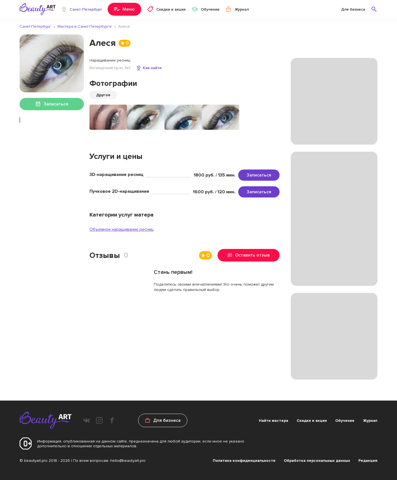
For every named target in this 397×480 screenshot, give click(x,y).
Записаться (259, 175)
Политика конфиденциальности (244, 460)
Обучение (345, 420)
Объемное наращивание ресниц (121, 229)
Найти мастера (273, 420)
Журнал (370, 420)
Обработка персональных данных (317, 460)
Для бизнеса (353, 9)
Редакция (367, 460)
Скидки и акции (312, 420)
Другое (103, 95)
